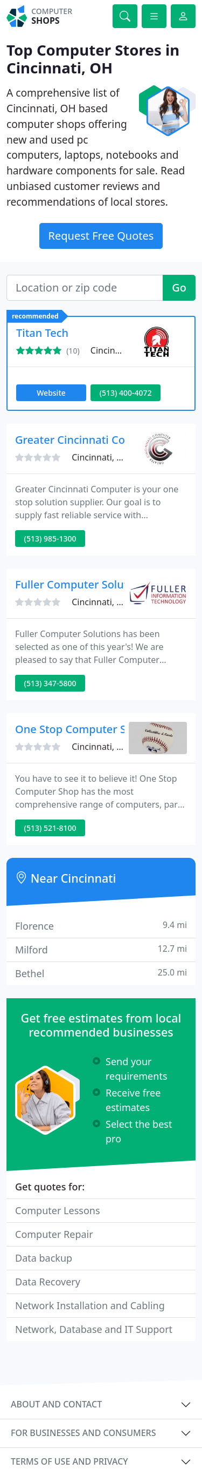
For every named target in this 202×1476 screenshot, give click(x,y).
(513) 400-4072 (126, 393)
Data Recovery (47, 1281)
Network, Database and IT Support (93, 1329)
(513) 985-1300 (50, 538)
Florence (101, 925)
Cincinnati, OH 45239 (114, 747)
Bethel (101, 973)
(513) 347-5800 (50, 683)
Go (179, 287)
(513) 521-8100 (50, 828)
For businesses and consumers (83, 1433)
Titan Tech (42, 333)
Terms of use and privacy (69, 1461)
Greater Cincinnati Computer (89, 439)
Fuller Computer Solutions (82, 584)
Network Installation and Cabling (90, 1305)
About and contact (56, 1404)
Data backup (43, 1257)
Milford (101, 949)
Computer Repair (54, 1234)
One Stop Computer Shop (80, 729)
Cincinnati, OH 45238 (114, 602)
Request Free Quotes (101, 235)
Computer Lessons (57, 1210)
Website (51, 393)
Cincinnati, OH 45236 (114, 457)
